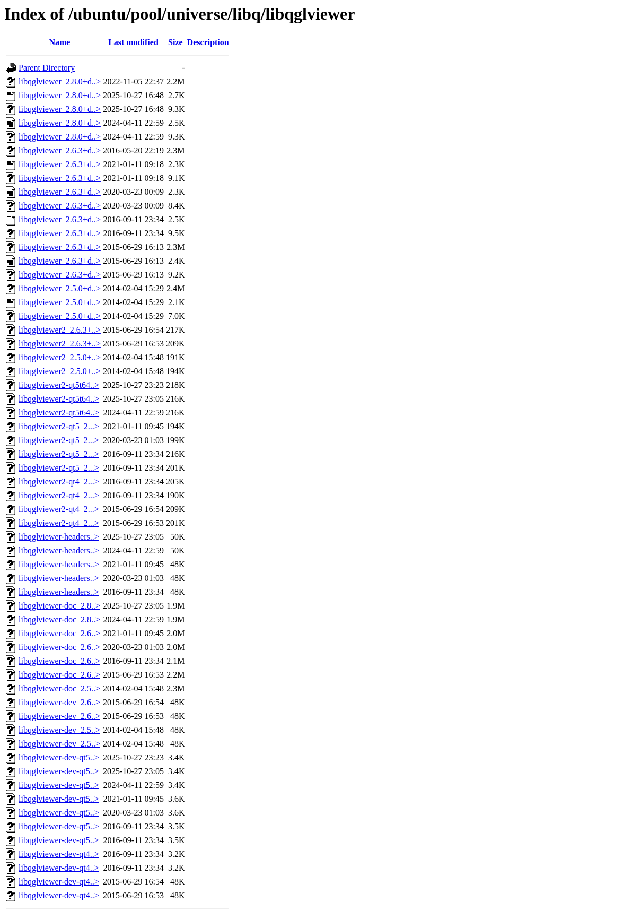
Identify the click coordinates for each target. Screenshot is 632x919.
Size (175, 42)
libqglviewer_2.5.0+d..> (60, 288)
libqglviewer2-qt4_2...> (59, 481)
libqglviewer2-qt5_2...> (59, 426)
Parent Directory (47, 67)
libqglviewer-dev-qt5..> (59, 757)
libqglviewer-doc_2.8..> (59, 605)
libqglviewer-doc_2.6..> (59, 633)
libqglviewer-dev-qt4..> (59, 854)
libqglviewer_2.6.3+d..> (60, 150)
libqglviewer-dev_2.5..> (59, 729)
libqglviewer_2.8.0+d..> (60, 81)
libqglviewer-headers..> (59, 536)
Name (59, 42)
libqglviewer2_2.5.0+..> (60, 357)
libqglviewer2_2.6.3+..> (60, 329)
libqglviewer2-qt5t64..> (59, 384)
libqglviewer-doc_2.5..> (59, 688)
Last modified (133, 42)
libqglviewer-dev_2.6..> (59, 702)
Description (208, 42)
